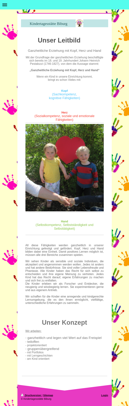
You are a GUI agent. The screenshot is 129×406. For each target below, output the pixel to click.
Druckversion (31, 395)
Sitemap (48, 395)
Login (104, 395)
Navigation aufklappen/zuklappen (64, 5)
